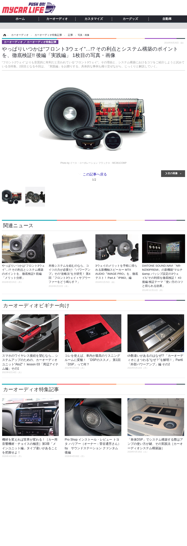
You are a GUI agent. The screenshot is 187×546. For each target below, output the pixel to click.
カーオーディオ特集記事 (31, 389)
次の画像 (173, 173)
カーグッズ (130, 18)
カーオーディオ (57, 18)
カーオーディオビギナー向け (36, 305)
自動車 (167, 18)
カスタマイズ (93, 18)
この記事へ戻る (95, 177)
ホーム (20, 18)
